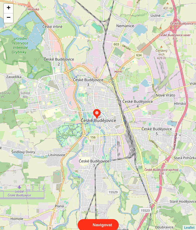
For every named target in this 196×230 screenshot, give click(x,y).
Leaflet (189, 222)
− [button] (9, 18)
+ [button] (9, 8)
